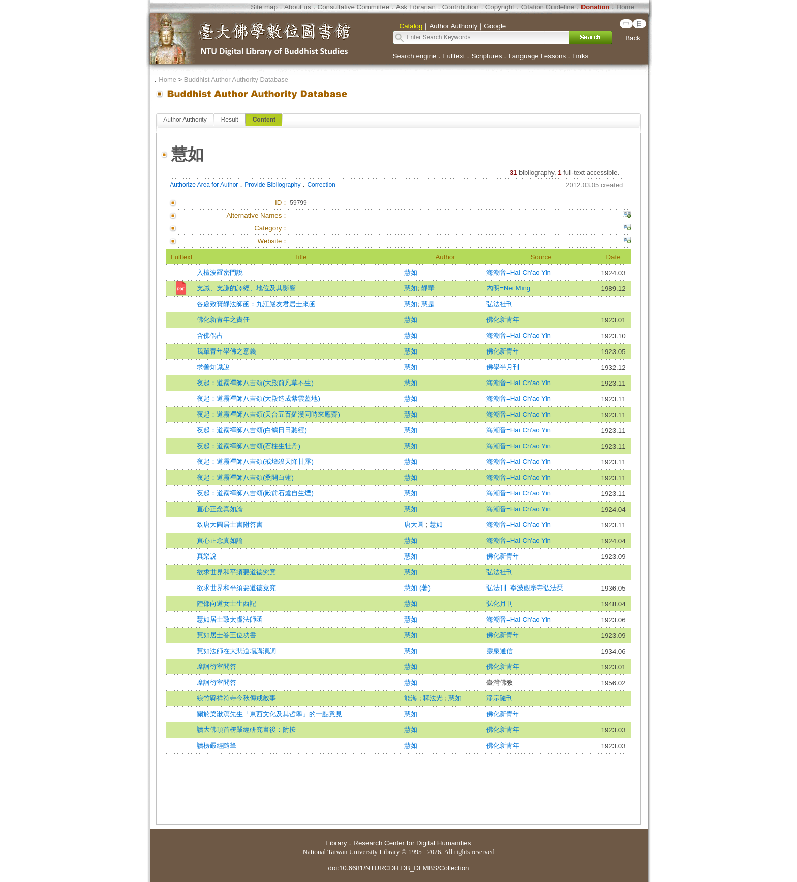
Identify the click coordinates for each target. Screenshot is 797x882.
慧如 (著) (417, 588)
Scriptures (486, 56)
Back (632, 38)
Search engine (415, 56)
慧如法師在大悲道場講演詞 (236, 651)
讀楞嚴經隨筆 (216, 745)
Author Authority (184, 119)
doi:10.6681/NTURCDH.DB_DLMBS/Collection (398, 868)
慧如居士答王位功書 (226, 635)
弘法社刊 (499, 304)
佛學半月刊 (502, 367)
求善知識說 (213, 367)
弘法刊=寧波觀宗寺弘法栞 (524, 588)
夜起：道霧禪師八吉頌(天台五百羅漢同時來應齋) (268, 414)
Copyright (499, 7)
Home (625, 7)
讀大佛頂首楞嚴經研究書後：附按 (246, 729)
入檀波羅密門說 (220, 272)
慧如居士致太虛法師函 (230, 619)
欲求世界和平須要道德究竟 (236, 572)
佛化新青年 (502, 320)
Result (229, 119)
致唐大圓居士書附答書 (230, 524)
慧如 (410, 272)
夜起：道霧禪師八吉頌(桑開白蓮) (245, 477)
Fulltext (454, 56)
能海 (411, 698)
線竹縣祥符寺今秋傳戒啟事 (236, 698)
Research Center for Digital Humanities (412, 843)
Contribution (460, 7)
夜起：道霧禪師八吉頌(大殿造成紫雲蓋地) (258, 398)
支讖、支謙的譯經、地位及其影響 (246, 288)
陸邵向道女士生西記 (226, 603)
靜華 (428, 288)
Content (264, 119)
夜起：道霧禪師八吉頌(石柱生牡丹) (248, 446)
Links (580, 56)
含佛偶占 (210, 335)
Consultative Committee (353, 7)
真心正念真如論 (220, 540)
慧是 (428, 304)
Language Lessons (537, 56)
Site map (264, 7)
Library (336, 843)
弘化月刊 (499, 603)
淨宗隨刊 (499, 698)
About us (297, 7)
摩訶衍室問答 (216, 666)
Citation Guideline (547, 7)
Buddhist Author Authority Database (236, 79)
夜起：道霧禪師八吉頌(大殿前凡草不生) (255, 383)
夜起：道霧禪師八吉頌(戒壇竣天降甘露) (255, 461)
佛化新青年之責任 (223, 320)
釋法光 (434, 698)
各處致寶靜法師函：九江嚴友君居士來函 (256, 304)
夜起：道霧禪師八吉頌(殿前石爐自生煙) (255, 493)
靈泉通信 (499, 651)
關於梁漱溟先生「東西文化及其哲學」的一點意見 (269, 714)
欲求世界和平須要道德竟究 (236, 588)
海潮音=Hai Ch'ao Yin (518, 272)
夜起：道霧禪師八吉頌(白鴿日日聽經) (252, 430)
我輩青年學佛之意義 (226, 351)
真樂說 (207, 556)
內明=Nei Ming (508, 288)
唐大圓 (415, 524)
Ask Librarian (416, 7)
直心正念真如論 (220, 509)
